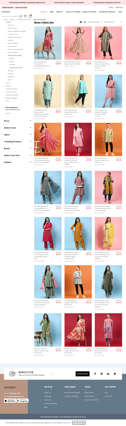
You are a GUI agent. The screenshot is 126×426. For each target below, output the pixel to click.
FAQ (106, 399)
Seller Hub (47, 406)
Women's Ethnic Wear (25, 19)
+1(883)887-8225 (15, 399)
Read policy (67, 423)
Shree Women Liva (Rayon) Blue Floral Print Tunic (72, 309)
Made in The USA (7, 7)
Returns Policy (89, 402)
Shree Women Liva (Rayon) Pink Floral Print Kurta (102, 357)
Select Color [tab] (10, 127)
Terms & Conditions (91, 406)
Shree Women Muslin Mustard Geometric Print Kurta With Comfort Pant (73, 259)
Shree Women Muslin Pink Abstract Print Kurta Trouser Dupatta (73, 211)
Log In (111, 7)
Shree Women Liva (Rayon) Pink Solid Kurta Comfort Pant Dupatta (72, 163)
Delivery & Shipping (50, 410)
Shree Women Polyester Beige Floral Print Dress (71, 64)
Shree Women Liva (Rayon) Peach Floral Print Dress (72, 357)
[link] (32, 3)
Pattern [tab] (7, 162)
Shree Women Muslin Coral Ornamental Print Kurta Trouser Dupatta (42, 163)
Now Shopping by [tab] (11, 107)
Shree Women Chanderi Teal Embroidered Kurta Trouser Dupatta (102, 211)
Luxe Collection (21, 7)
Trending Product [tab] (12, 141)
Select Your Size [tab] (12, 155)
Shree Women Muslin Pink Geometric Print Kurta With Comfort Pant (42, 259)
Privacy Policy (89, 399)
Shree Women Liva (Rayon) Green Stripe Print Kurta (41, 357)
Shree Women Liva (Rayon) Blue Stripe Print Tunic (72, 112)
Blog (45, 413)
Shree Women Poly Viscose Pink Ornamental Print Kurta (41, 65)
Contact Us (109, 402)
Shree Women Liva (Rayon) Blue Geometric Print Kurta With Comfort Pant (41, 114)
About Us (47, 399)
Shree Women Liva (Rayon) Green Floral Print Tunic (103, 162)
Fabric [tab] (7, 134)
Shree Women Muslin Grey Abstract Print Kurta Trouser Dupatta (42, 211)
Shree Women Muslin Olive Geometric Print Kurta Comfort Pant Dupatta (103, 310)
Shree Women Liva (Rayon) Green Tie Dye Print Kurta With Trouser (102, 65)
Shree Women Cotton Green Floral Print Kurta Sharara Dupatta (41, 310)
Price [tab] (6, 120)
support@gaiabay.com (16, 403)
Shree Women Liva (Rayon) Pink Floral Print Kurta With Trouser (102, 113)
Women (13, 19)
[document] (63, 422)
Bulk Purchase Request (72, 399)
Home (6, 19)
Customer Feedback (71, 402)
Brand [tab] (7, 148)
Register (120, 7)
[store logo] (6, 12)
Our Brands (48, 402)
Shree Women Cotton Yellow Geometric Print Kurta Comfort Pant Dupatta (102, 260)
